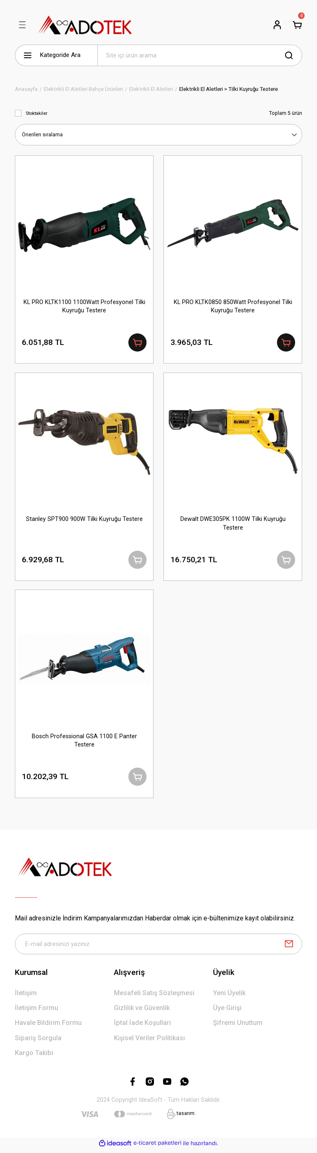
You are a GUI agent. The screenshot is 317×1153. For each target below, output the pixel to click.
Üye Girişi (227, 1011)
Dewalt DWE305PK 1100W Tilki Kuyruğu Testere (233, 524)
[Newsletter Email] (158, 947)
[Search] (199, 55)
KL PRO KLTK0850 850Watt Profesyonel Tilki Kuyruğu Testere (233, 306)
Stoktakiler (36, 113)
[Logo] (85, 24)
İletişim (26, 997)
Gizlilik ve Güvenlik (142, 1011)
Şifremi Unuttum (238, 1027)
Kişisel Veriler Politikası (149, 1042)
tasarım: (186, 1117)
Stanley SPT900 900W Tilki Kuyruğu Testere (84, 519)
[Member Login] (277, 24)
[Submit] (289, 947)
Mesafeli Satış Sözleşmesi (154, 997)
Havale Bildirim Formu (48, 1027)
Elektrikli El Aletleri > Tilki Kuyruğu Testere (228, 89)
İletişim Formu (36, 1011)
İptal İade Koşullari (142, 1027)
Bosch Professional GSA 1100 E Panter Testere (84, 742)
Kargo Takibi (34, 1056)
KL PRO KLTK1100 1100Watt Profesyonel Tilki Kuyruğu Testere (84, 306)
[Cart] (297, 24)
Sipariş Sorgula (38, 1042)
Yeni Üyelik (229, 997)
